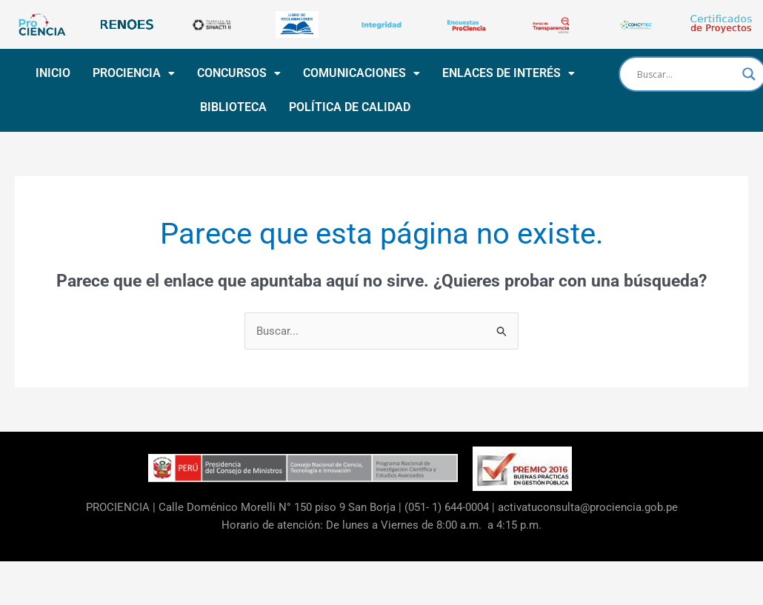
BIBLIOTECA (232, 107)
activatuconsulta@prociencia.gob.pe (588, 507)
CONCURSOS (237, 73)
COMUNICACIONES (360, 73)
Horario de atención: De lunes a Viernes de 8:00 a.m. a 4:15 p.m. (381, 525)
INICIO (51, 73)
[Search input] (686, 74)
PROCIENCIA (132, 73)
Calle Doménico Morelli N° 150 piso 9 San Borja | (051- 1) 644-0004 (324, 507)
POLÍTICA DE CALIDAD (348, 107)
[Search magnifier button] (749, 74)
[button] (132, 73)
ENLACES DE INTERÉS (507, 73)
